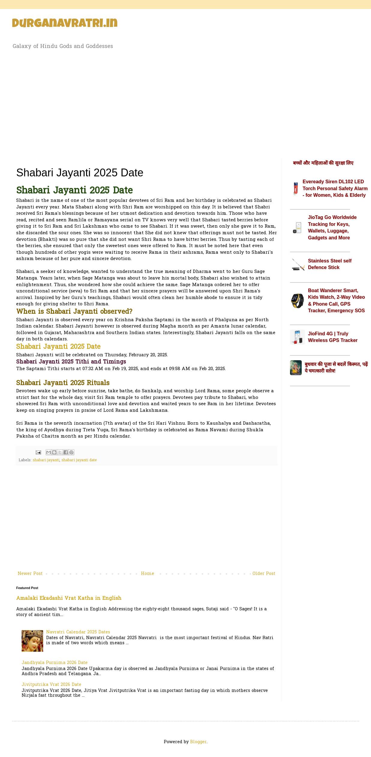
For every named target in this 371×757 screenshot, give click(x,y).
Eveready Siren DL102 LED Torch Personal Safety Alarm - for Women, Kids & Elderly (335, 188)
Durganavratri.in (65, 25)
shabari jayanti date (79, 460)
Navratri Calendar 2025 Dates (78, 632)
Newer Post (30, 574)
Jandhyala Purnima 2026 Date (55, 663)
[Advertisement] (185, 103)
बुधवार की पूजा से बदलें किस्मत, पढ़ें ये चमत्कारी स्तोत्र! (336, 367)
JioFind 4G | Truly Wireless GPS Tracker (333, 337)
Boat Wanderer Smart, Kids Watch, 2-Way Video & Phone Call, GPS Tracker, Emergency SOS (336, 300)
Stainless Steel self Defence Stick (330, 264)
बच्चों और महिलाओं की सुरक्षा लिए (323, 163)
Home (147, 574)
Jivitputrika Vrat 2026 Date (51, 685)
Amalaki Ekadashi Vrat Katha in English (68, 598)
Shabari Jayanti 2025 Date (58, 347)
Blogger (198, 742)
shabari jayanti (46, 460)
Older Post (264, 574)
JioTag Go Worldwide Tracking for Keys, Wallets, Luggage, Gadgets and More (332, 227)
